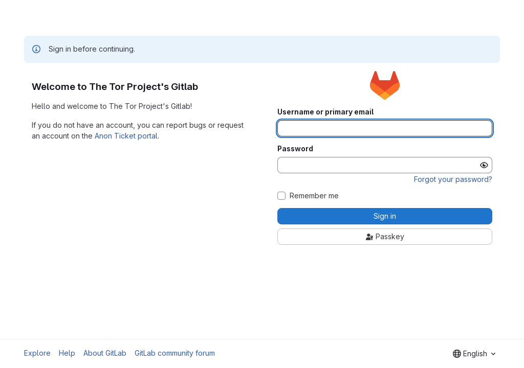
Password (295, 149)
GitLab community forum (175, 353)
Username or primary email (325, 112)
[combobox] (474, 354)
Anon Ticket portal (126, 135)
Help (67, 353)
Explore (37, 353)
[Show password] (484, 165)
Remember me (314, 196)
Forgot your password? (453, 179)
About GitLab (104, 353)
